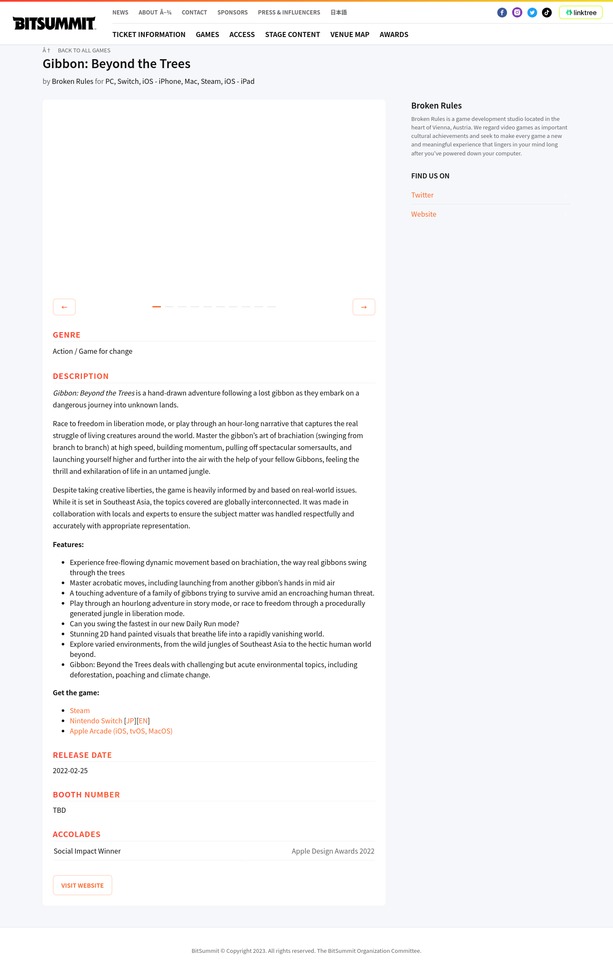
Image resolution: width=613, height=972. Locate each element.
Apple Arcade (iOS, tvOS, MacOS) (121, 730)
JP (130, 720)
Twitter (422, 194)
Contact (194, 12)
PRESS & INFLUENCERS (289, 12)
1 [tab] (156, 306)
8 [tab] (246, 306)
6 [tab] (220, 306)
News (120, 12)
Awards (394, 34)
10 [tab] (271, 306)
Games (207, 34)
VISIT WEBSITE (82, 885)
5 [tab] (207, 306)
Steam (80, 710)
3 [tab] (182, 306)
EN (143, 720)
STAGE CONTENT (293, 34)
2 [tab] (169, 306)
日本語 (338, 12)
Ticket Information (149, 34)
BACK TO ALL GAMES (84, 50)
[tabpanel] (214, 200)
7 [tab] (233, 306)
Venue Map (350, 34)
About (148, 12)
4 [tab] (195, 306)
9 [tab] (259, 306)
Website (423, 214)
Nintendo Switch (96, 720)
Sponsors (233, 12)
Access (242, 34)
